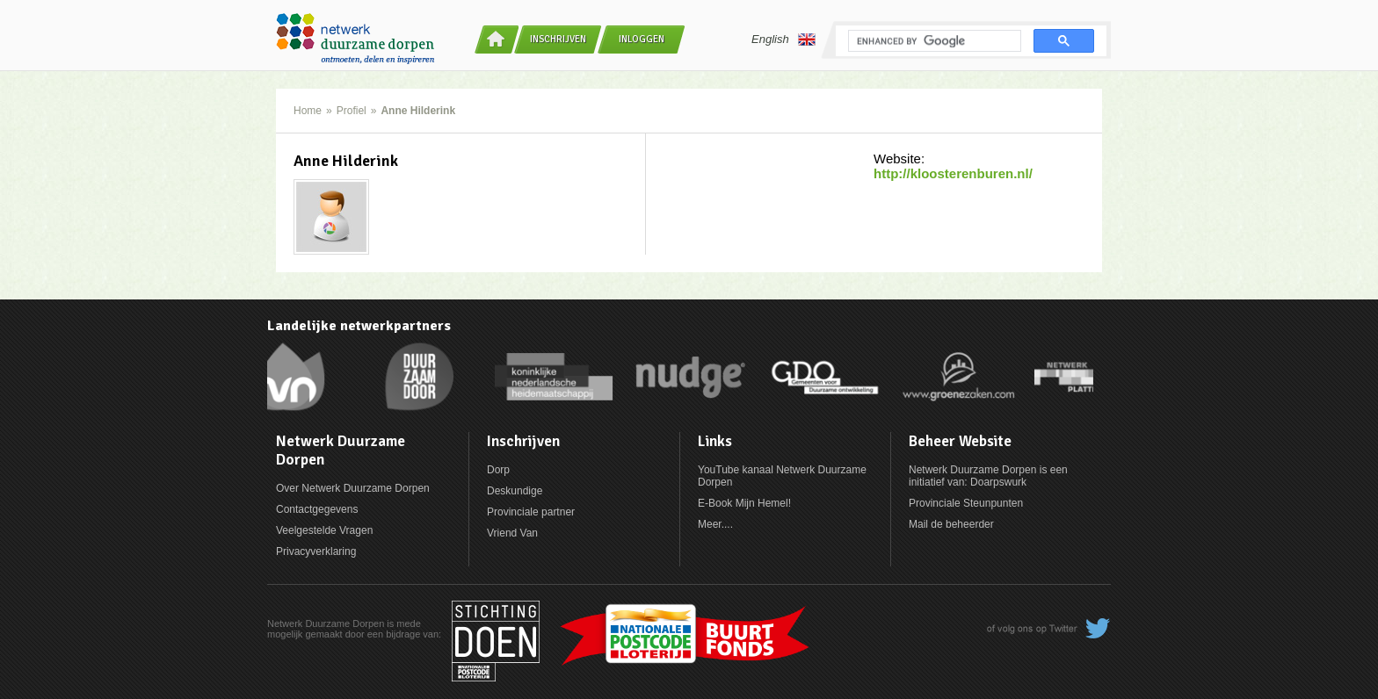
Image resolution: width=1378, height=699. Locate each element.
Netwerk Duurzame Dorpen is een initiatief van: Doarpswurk (988, 476)
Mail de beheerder (951, 524)
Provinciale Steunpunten (966, 503)
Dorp (498, 470)
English (783, 39)
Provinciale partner (531, 512)
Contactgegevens (317, 509)
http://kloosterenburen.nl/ (953, 173)
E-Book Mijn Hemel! (744, 503)
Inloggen (641, 39)
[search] (933, 41)
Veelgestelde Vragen (324, 530)
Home (308, 110)
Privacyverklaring (316, 551)
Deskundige (514, 491)
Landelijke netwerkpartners (359, 326)
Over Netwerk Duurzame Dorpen (353, 488)
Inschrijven (558, 39)
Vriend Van (512, 533)
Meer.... (715, 524)
